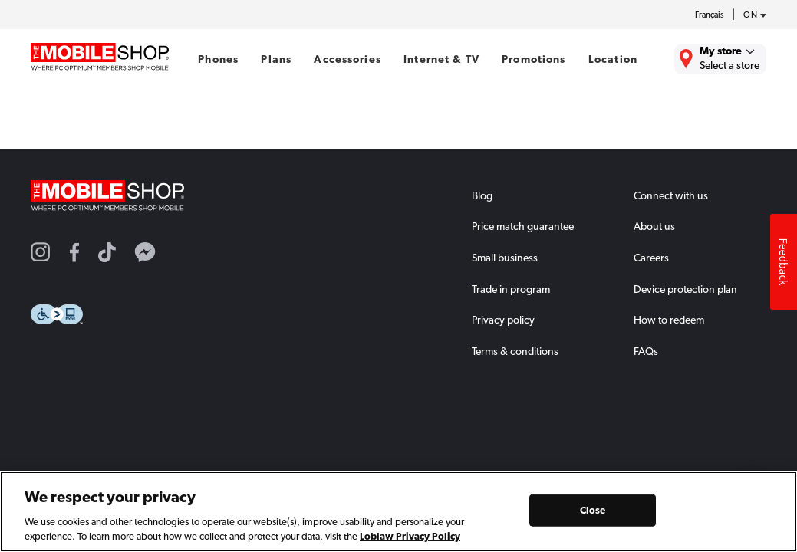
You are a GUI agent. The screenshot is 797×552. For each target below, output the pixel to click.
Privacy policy (503, 320)
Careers (651, 257)
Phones (218, 59)
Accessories (347, 59)
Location (612, 59)
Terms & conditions (515, 351)
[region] (398, 512)
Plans (276, 59)
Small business (505, 257)
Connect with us (671, 195)
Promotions (533, 59)
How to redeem (669, 320)
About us (654, 226)
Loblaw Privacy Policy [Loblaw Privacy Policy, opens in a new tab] (410, 536)
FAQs (646, 351)
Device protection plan (685, 289)
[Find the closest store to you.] (720, 59)
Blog (482, 195)
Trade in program (511, 289)
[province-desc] (751, 15)
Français (709, 15)
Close (593, 510)
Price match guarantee (523, 226)
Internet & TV (441, 59)
